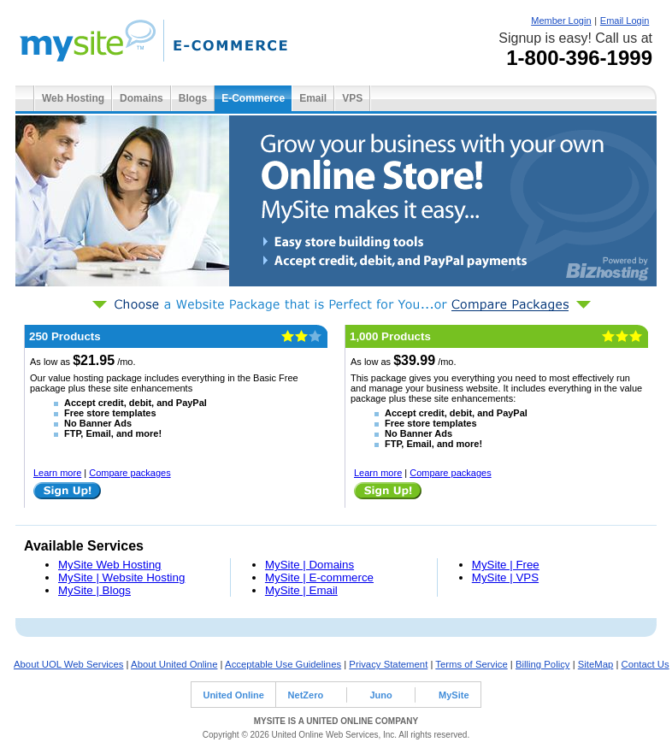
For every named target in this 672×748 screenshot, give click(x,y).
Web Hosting (73, 98)
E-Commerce (253, 98)
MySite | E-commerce (319, 577)
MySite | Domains (309, 564)
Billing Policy (543, 664)
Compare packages (129, 473)
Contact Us (645, 664)
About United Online (174, 664)
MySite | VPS (505, 577)
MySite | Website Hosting (121, 577)
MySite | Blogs (94, 590)
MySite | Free (505, 564)
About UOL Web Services (68, 664)
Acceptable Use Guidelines (283, 664)
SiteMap (596, 664)
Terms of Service (471, 664)
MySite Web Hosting (110, 564)
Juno (380, 695)
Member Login (561, 20)
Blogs (193, 98)
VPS (352, 98)
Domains (141, 98)
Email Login (624, 20)
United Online (233, 695)
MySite (454, 695)
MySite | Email (301, 590)
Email (313, 98)
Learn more (57, 473)
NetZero (306, 695)
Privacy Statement (388, 664)
